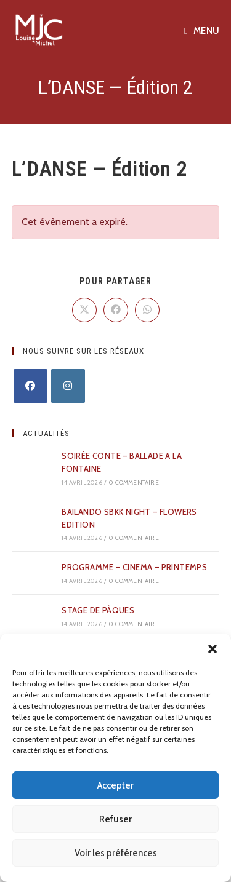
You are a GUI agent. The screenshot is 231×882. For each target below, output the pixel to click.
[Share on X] (84, 310)
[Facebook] (30, 386)
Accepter (115, 785)
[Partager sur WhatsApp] (147, 310)
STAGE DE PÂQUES (98, 610)
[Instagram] (68, 386)
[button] (212, 649)
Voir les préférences (116, 853)
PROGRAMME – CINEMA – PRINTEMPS (134, 567)
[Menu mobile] (201, 30)
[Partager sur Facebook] (115, 310)
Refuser (115, 819)
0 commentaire (134, 483)
